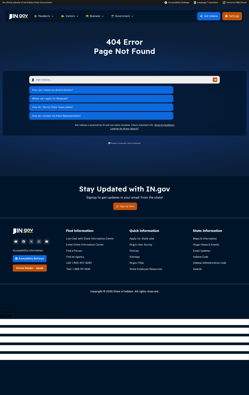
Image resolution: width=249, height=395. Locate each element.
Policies (134, 230)
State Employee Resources (145, 248)
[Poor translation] (8, 307)
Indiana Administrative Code (209, 242)
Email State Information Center (85, 224)
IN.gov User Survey (140, 224)
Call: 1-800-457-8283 (79, 242)
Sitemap (134, 236)
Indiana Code (200, 236)
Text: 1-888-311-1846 (78, 248)
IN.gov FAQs (136, 242)
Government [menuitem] (122, 16)
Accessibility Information (28, 241)
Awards (197, 248)
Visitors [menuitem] (69, 16)
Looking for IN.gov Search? (124, 108)
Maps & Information (205, 218)
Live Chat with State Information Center (90, 218)
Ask (209, 16)
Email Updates (201, 230)
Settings (232, 16)
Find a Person (74, 230)
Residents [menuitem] (44, 16)
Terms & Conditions (164, 104)
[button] (177, 2)
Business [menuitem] (95, 16)
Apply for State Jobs (141, 218)
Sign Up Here (125, 186)
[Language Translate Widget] (206, 2)
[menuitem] (18, 16)
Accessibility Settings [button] (29, 249)
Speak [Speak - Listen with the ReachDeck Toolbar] (39, 259)
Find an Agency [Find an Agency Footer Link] (75, 236)
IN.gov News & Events (206, 224)
